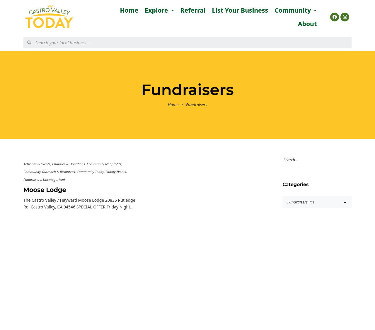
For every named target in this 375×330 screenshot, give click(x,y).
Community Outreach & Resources (49, 171)
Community (296, 10)
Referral (193, 10)
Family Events (115, 171)
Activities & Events (36, 164)
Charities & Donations (68, 164)
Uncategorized (54, 179)
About (307, 24)
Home (129, 10)
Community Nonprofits (104, 164)
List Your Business (240, 10)
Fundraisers (32, 179)
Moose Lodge (44, 189)
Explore (159, 10)
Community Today (90, 171)
